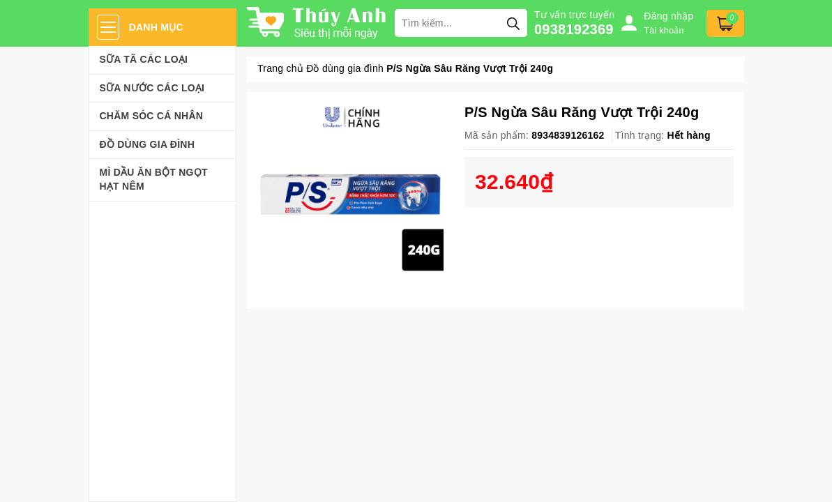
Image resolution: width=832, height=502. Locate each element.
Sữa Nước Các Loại (152, 87)
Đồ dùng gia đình (147, 144)
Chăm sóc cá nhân (152, 115)
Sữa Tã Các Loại (144, 59)
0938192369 (574, 29)
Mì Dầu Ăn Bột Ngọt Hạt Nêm (154, 179)
